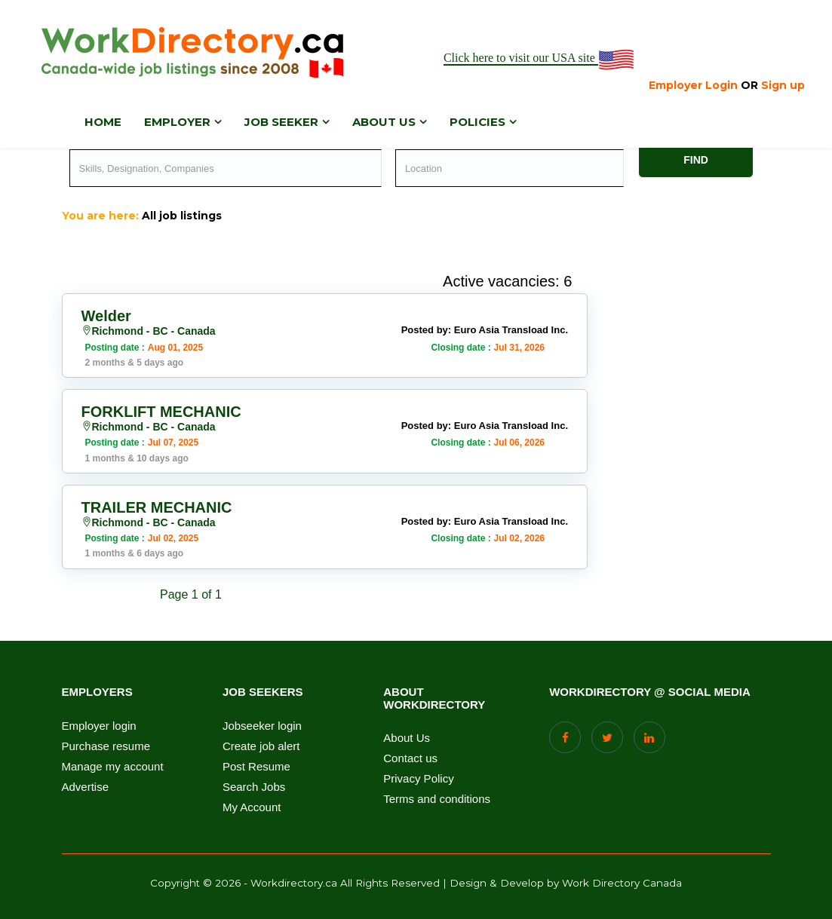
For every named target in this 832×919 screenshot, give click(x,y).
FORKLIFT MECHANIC (161, 411)
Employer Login (693, 85)
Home (102, 122)
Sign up (783, 85)
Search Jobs (254, 787)
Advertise (85, 787)
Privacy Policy (418, 778)
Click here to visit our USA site (540, 58)
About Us (406, 738)
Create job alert (261, 746)
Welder (106, 316)
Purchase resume (106, 746)
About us (384, 122)
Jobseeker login (262, 726)
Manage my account (113, 766)
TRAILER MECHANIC (156, 507)
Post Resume (256, 766)
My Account (252, 807)
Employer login (99, 726)
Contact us (410, 758)
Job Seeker (281, 122)
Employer (177, 122)
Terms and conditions (436, 799)
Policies (477, 122)
